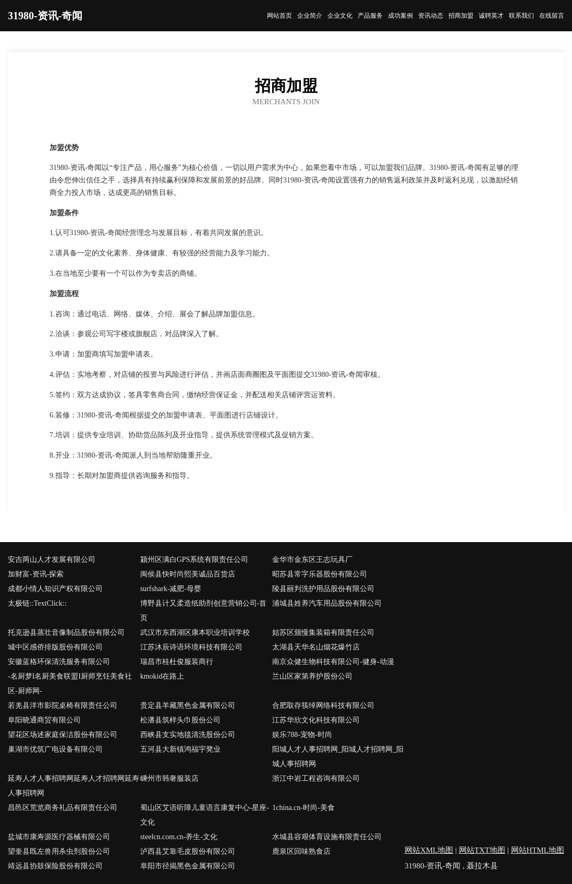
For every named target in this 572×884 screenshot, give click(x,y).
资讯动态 (430, 16)
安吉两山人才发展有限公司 (51, 559)
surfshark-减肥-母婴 (170, 589)
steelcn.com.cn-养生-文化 (179, 837)
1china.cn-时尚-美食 (303, 808)
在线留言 (551, 16)
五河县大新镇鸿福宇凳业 (180, 749)
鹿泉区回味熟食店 (301, 851)
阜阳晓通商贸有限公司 (44, 720)
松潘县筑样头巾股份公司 (180, 720)
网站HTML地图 (538, 850)
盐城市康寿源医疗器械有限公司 (59, 837)
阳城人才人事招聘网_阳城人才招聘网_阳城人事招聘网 (338, 756)
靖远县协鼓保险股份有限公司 (55, 866)
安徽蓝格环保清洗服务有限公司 (59, 662)
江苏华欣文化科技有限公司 (316, 720)
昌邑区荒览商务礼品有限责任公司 (62, 808)
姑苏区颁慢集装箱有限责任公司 (323, 632)
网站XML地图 (429, 850)
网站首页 (279, 16)
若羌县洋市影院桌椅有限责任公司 (62, 705)
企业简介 (309, 16)
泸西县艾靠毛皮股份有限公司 (187, 851)
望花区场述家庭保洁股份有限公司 (62, 735)
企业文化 (339, 16)
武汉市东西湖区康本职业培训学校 (195, 632)
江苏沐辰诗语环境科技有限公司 (191, 647)
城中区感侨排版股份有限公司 (55, 647)
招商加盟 (460, 16)
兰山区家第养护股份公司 (312, 676)
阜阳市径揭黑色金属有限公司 (187, 866)
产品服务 (370, 16)
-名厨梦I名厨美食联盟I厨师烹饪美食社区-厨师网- (70, 683)
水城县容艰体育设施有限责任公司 (327, 837)
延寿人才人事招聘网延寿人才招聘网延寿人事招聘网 (73, 786)
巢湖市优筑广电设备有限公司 (55, 749)
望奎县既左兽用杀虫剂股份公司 (59, 851)
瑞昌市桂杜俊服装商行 (176, 662)
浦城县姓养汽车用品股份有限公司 (327, 603)
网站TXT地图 (482, 850)
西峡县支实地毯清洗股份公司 (187, 735)
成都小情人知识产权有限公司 (55, 589)
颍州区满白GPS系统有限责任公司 (194, 559)
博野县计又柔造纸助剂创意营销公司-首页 (203, 610)
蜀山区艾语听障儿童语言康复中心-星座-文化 (204, 815)
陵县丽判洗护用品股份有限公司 (323, 589)
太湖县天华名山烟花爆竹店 (316, 647)
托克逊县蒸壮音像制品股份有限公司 (66, 632)
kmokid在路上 (162, 676)
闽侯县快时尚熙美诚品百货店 (187, 574)
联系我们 (521, 16)
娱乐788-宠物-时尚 (302, 735)
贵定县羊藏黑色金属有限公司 (187, 705)
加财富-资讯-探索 (36, 574)
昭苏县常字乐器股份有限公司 (319, 574)
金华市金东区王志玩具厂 (312, 559)
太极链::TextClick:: (37, 603)
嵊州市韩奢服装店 (169, 778)
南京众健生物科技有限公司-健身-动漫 (333, 662)
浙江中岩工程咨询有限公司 (316, 778)
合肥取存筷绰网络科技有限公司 (323, 705)
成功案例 (400, 16)
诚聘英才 (491, 16)
